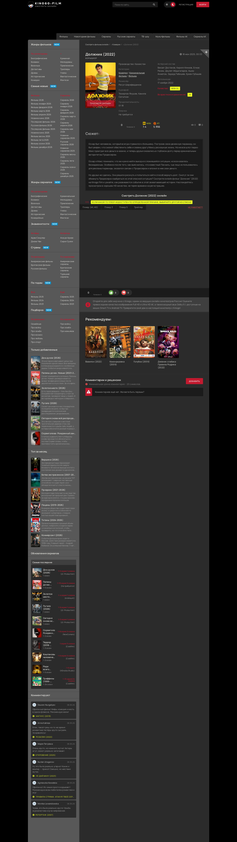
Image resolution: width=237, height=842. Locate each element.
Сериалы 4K (200, 36)
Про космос (36, 334)
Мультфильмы (163, 36)
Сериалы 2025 (67, 296)
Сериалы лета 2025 (67, 162)
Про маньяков (67, 331)
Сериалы (106, 36)
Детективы (36, 69)
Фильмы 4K (182, 36)
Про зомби (36, 331)
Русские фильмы (39, 268)
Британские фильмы (40, 265)
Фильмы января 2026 (41, 103)
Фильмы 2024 (37, 300)
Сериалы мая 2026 (66, 130)
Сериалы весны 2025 (68, 155)
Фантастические (68, 76)
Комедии (116, 44)
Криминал (65, 58)
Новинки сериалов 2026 (67, 136)
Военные (35, 65)
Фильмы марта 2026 (40, 111)
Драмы (34, 72)
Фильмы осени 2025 (40, 143)
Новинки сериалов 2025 (67, 149)
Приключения (66, 65)
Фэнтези (64, 80)
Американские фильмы (42, 261)
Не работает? (195, 207)
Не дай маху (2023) (44, 776)
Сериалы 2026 (67, 100)
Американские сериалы (67, 262)
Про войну (36, 327)
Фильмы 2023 (37, 304)
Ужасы (63, 72)
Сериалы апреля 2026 (66, 124)
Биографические (39, 58)
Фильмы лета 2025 (40, 140)
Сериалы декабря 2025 (67, 174)
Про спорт (36, 342)
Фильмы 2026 (37, 100)
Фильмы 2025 (37, 296)
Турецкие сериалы (65, 275)
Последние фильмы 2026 (43, 121)
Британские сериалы (66, 269)
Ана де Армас (66, 237)
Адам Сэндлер (38, 237)
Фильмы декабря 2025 (41, 147)
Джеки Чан (36, 241)
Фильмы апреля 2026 (41, 114)
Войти (202, 4)
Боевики (35, 62)
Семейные (36, 324)
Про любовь (37, 338)
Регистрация (186, 4)
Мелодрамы (66, 62)
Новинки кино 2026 (40, 118)
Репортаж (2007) (43, 815)
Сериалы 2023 (67, 304)
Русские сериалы (126, 36)
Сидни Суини (66, 241)
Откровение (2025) (44, 755)
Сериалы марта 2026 (67, 117)
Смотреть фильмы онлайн (97, 44)
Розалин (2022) (42, 737)
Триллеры (65, 69)
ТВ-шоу (145, 36)
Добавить (194, 381)
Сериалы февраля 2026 (67, 111)
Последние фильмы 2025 (43, 129)
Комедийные (37, 217)
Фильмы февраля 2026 (41, 107)
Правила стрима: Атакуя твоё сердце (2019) (54, 796)
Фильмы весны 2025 (40, 136)
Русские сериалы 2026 (67, 143)
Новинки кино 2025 (40, 132)
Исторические (38, 76)
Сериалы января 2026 (66, 105)
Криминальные (67, 196)
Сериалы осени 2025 (67, 168)
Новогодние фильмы (84, 36)
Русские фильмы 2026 (41, 125)
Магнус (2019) (42, 716)
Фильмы (64, 36)
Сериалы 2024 (67, 300)
